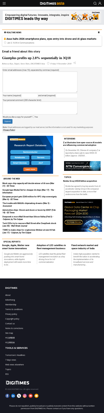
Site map (9, 333)
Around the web (11, 179)
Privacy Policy (9, 130)
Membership (10, 304)
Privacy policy (11, 314)
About (8, 295)
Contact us (10, 323)
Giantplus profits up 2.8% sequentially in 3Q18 (36, 58)
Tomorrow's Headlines (15, 355)
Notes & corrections (14, 328)
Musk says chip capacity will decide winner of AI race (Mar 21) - (28, 184)
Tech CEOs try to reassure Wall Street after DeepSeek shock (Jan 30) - (29, 224)
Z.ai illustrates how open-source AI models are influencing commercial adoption (82, 143)
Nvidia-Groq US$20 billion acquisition (80, 181)
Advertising (10, 300)
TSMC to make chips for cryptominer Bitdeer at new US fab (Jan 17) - (28, 231)
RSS (7, 374)
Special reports (11, 242)
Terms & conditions (14, 309)
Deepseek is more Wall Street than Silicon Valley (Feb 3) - (27, 218)
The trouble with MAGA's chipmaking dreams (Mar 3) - (26, 204)
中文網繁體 (10, 337)
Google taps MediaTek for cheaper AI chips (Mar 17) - (28, 191)
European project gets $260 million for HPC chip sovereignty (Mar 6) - (29, 198)
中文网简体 (10, 342)
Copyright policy (12, 318)
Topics (67, 177)
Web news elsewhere (14, 364)
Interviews (69, 139)
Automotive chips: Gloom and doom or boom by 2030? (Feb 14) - (29, 211)
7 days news (10, 360)
